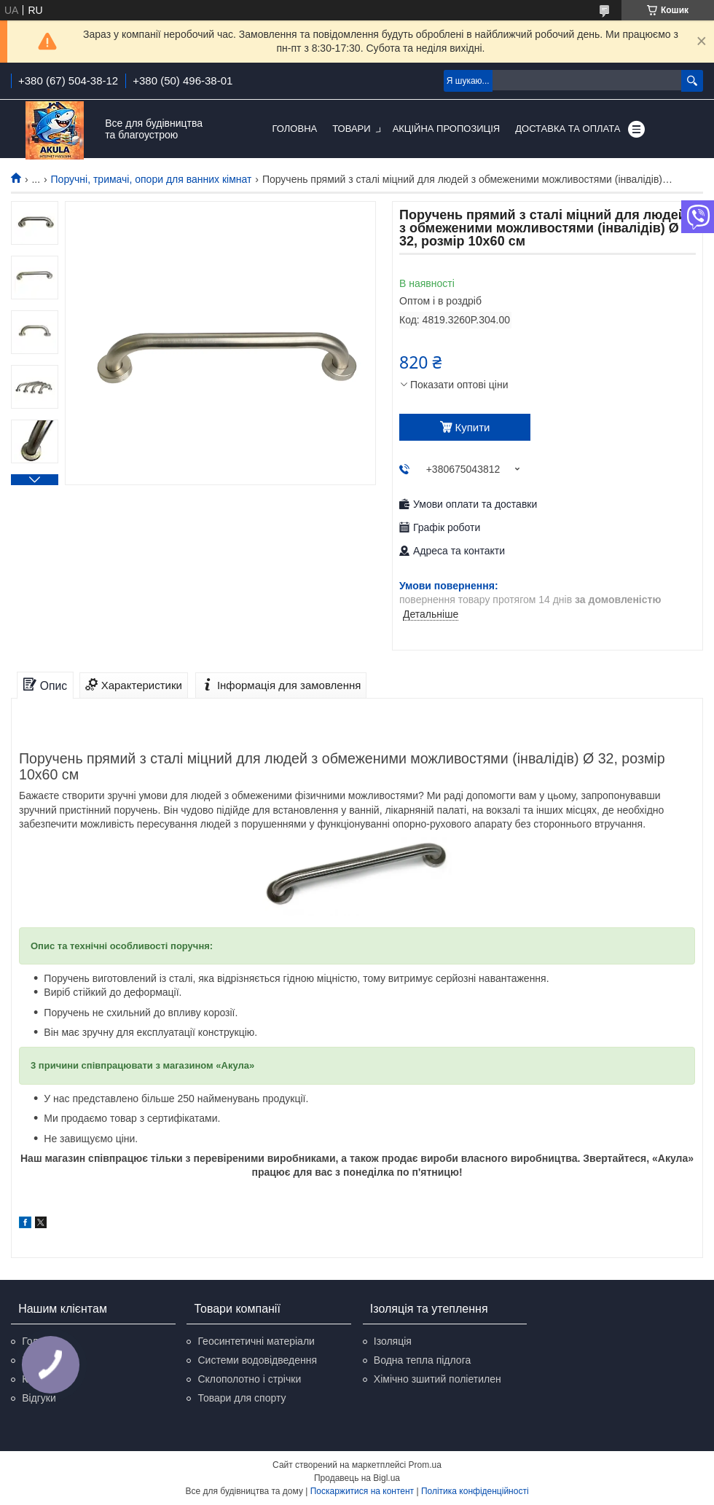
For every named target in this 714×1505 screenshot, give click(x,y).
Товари (351, 128)
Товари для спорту (241, 1398)
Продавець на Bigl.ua (357, 1478)
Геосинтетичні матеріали (255, 1341)
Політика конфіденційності (475, 1491)
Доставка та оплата (567, 128)
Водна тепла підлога (422, 1360)
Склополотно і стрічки (249, 1379)
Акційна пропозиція (447, 128)
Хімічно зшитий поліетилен (437, 1379)
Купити (472, 427)
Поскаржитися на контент (362, 1491)
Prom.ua (425, 1465)
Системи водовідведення (257, 1360)
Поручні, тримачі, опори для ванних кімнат (151, 179)
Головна (295, 128)
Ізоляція (393, 1341)
